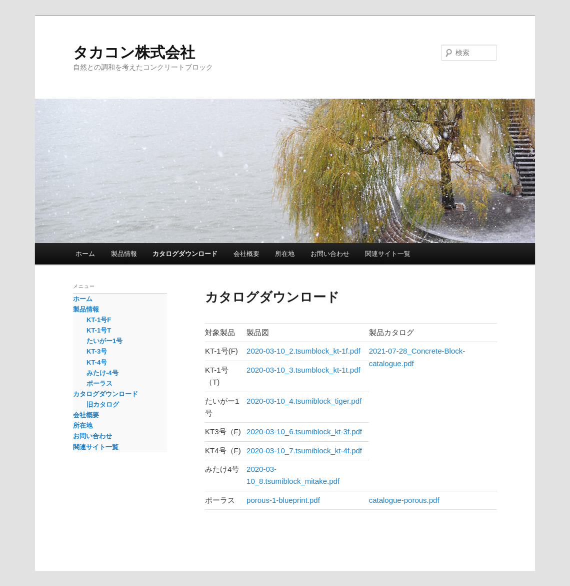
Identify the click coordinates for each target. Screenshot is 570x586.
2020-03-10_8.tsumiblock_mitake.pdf (293, 475)
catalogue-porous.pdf (404, 500)
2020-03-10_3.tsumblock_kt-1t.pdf (303, 370)
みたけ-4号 (102, 373)
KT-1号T (98, 330)
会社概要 (247, 253)
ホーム (85, 253)
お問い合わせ (330, 253)
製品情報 (124, 253)
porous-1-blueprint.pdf (283, 500)
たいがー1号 (104, 341)
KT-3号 (96, 351)
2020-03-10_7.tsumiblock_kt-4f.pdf (304, 450)
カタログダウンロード (185, 253)
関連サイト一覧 (387, 253)
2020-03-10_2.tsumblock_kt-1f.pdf (303, 351)
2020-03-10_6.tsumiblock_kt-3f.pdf (304, 431)
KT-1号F (98, 320)
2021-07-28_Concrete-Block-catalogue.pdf (417, 357)
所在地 (284, 253)
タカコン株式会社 (134, 52)
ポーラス (99, 383)
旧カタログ (102, 404)
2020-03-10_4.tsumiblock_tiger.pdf (304, 401)
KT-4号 (96, 362)
